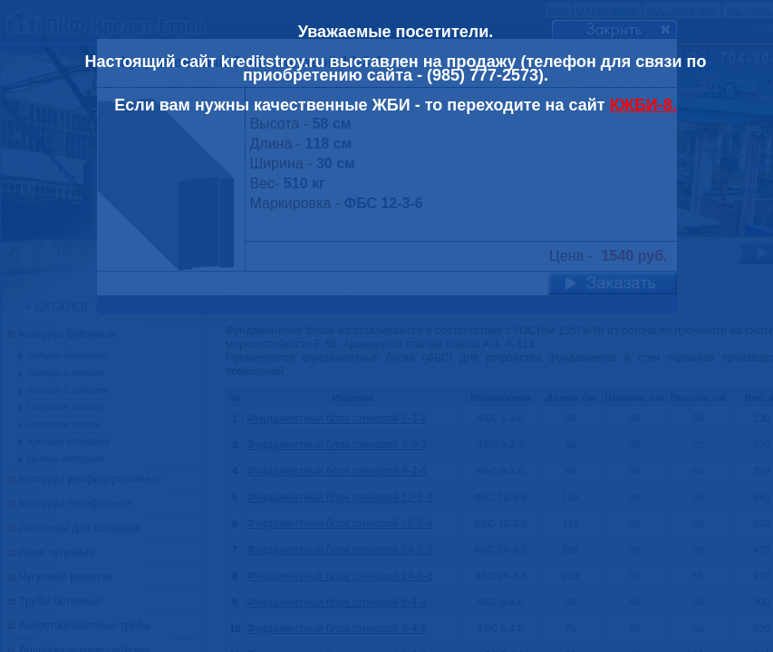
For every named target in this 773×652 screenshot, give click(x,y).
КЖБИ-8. (643, 105)
